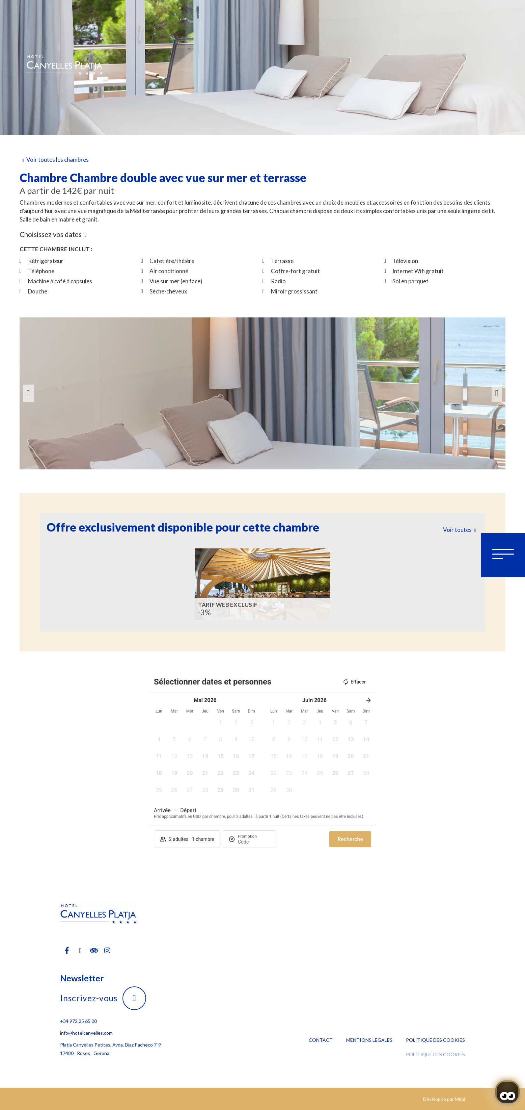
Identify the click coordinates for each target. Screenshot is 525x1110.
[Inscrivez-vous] (134, 998)
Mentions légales (369, 1040)
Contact (321, 1040)
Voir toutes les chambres (57, 159)
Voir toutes (457, 529)
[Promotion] (254, 842)
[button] (28, 393)
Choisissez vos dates (51, 234)
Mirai (460, 1099)
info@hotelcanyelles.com (86, 1033)
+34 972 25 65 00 (78, 1021)
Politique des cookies (435, 1040)
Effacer (354, 681)
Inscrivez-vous (88, 998)
